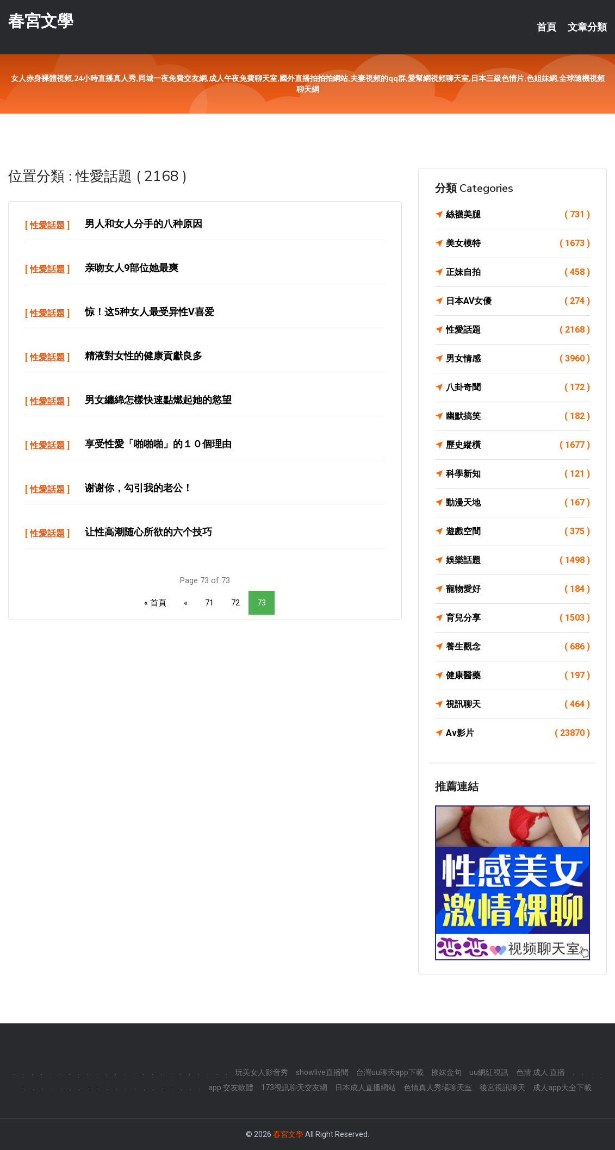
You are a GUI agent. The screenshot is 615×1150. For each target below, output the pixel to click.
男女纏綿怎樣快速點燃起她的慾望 (158, 399)
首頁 (546, 27)
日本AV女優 (518, 301)
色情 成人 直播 (540, 1072)
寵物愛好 (518, 589)
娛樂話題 (518, 560)
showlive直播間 (322, 1072)
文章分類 (587, 27)
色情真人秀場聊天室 (437, 1087)
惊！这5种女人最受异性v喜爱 (149, 311)
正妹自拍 (518, 272)
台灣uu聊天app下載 (390, 1072)
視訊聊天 (518, 704)
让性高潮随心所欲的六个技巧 (148, 532)
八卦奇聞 (518, 387)
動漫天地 (518, 502)
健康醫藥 (518, 675)
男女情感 (518, 358)
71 (209, 603)
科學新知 (518, 474)
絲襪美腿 (518, 214)
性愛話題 (47, 225)
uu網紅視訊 (488, 1072)
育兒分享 (518, 618)
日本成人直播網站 (365, 1087)
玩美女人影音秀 (261, 1072)
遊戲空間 (518, 531)
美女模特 (518, 243)
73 (261, 603)
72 (235, 603)
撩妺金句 (446, 1072)
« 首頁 (155, 603)
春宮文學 (40, 20)
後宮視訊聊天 (502, 1087)
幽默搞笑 (518, 416)
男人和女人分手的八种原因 (143, 223)
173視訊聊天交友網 (294, 1087)
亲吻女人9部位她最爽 (131, 267)
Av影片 (518, 733)
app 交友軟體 (230, 1087)
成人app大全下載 (562, 1087)
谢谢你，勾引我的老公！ (138, 487)
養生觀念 (518, 646)
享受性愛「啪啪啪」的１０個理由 (158, 443)
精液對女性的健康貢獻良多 (143, 355)
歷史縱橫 (518, 445)
